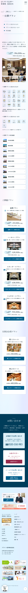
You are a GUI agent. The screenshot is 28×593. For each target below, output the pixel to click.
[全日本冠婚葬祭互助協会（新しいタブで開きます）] (6, 524)
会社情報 (3, 529)
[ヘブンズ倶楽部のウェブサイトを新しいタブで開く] (20, 562)
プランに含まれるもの (12, 24)
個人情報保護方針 (5, 540)
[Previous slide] (4, 67)
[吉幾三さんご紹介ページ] (14, 498)
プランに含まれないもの (12, 27)
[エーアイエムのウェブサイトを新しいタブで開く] (8, 578)
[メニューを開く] (25, 3)
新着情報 (3, 533)
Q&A (15, 537)
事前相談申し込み (18, 527)
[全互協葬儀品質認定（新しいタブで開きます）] (6, 520)
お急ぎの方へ (17, 516)
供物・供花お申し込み (19, 521)
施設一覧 (16, 539)
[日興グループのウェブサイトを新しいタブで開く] (20, 573)
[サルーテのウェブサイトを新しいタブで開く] (20, 578)
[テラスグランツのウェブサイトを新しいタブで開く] (20, 568)
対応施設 (8, 30)
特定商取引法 (4, 538)
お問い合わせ (17, 524)
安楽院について (17, 519)
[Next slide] (24, 67)
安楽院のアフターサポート (20, 534)
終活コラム (4, 535)
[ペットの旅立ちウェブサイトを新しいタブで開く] (8, 573)
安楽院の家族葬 (17, 532)
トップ (15, 514)
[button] (6, 79)
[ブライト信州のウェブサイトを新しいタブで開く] (8, 562)
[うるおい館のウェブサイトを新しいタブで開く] (8, 568)
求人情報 (3, 531)
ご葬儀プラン (17, 529)
